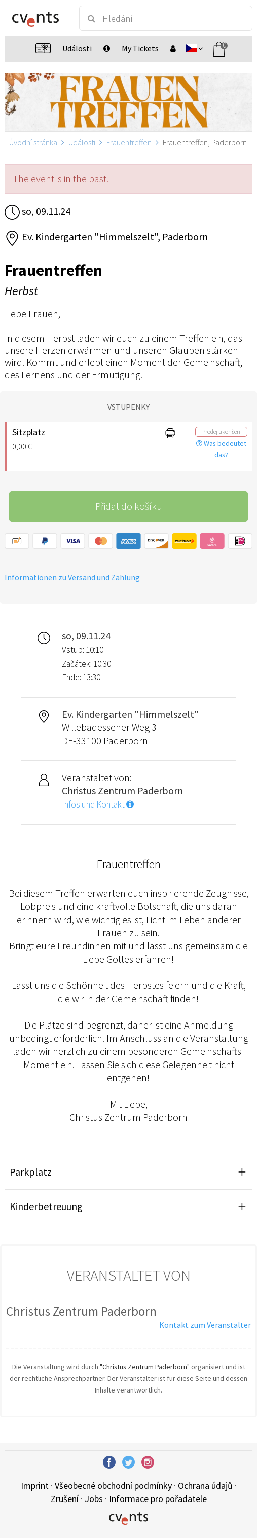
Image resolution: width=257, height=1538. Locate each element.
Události (81, 142)
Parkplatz (31, 1171)
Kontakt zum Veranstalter (205, 1325)
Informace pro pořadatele (158, 1499)
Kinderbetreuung (46, 1206)
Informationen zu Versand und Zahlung (72, 577)
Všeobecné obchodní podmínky (113, 1485)
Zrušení (65, 1499)
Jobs (94, 1499)
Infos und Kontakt (98, 804)
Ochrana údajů (205, 1485)
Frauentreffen (129, 142)
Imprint (35, 1485)
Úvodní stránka (33, 142)
